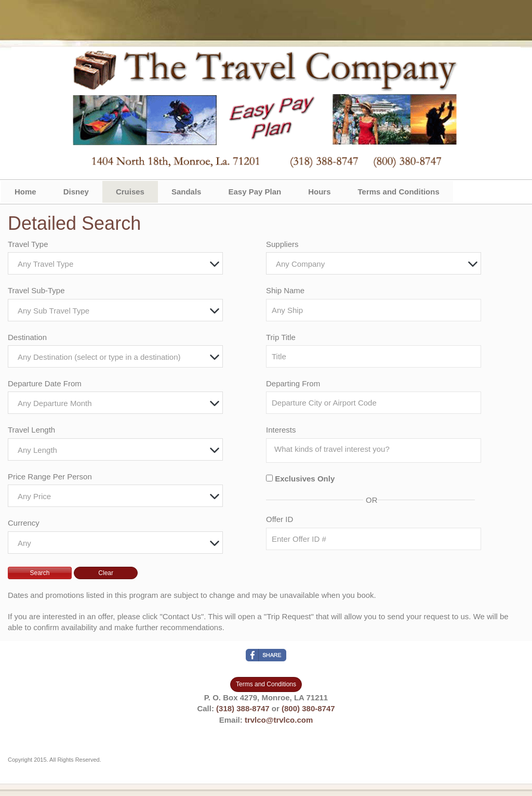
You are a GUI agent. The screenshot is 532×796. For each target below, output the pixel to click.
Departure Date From (45, 383)
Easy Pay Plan (254, 191)
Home (25, 191)
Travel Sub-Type (36, 290)
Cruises (130, 191)
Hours (319, 191)
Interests (281, 429)
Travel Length (31, 429)
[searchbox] (376, 449)
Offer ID (279, 519)
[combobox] (115, 263)
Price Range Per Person (50, 476)
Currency (23, 522)
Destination (27, 337)
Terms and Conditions (399, 191)
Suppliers (282, 244)
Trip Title (281, 337)
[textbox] (118, 264)
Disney (76, 191)
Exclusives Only (305, 478)
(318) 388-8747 (243, 708)
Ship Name (285, 290)
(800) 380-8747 (308, 708)
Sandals (186, 191)
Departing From (293, 383)
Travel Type (28, 244)
